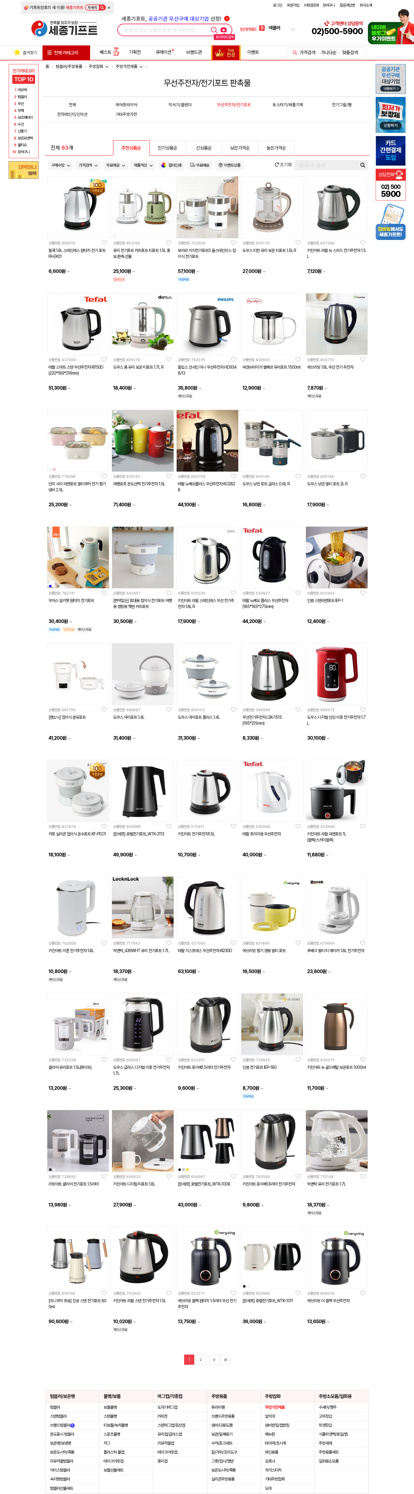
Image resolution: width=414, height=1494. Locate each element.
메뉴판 (270, 1434)
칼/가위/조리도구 (224, 1452)
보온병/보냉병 (60, 1443)
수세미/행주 (327, 1407)
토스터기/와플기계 (288, 104)
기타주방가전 (126, 114)
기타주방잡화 (275, 1479)
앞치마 (270, 1416)
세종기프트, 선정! (176, 19)
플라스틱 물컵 (114, 1452)
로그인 (277, 5)
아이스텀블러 (60, 1470)
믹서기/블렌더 (180, 104)
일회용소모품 (329, 1461)
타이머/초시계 (275, 1443)
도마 (268, 1488)
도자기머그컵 (167, 1407)
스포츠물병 (112, 1434)
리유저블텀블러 (61, 1461)
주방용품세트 (329, 1452)
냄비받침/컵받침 (277, 1425)
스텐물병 (110, 1416)
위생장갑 (325, 1425)
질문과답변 (347, 5)
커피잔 (162, 1416)
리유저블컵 (165, 1443)
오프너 (270, 1461)
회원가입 (293, 5)
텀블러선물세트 (61, 1488)
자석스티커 (273, 1470)
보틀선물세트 (113, 1470)
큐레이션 (163, 52)
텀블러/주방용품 (69, 66)
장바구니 (329, 5)
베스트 (109, 52)
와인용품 (271, 1452)
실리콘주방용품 (222, 1479)
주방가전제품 (275, 1407)
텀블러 (55, 1407)
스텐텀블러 (58, 1416)
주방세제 (325, 1443)
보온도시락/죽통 (62, 1452)
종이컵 (162, 1461)
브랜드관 (194, 52)
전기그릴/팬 (341, 104)
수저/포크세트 (221, 1443)
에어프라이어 (126, 104)
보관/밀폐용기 (221, 1434)
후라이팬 (218, 1407)
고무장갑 (325, 1416)
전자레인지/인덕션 (72, 114)
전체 (72, 104)
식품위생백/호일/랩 (333, 1434)
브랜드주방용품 (222, 1416)
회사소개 (366, 5)
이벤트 (253, 52)
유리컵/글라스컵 (169, 1434)
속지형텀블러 (60, 1479)
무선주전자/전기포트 (234, 104)
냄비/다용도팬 (221, 1425)
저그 (107, 1443)
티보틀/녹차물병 (116, 1425)
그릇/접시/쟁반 (222, 1461)
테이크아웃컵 (113, 1461)
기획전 (135, 52)
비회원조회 (311, 5)
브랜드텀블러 (62, 1425)
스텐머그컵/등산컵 (171, 1425)
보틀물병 (110, 1407)
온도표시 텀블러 (62, 1434)
